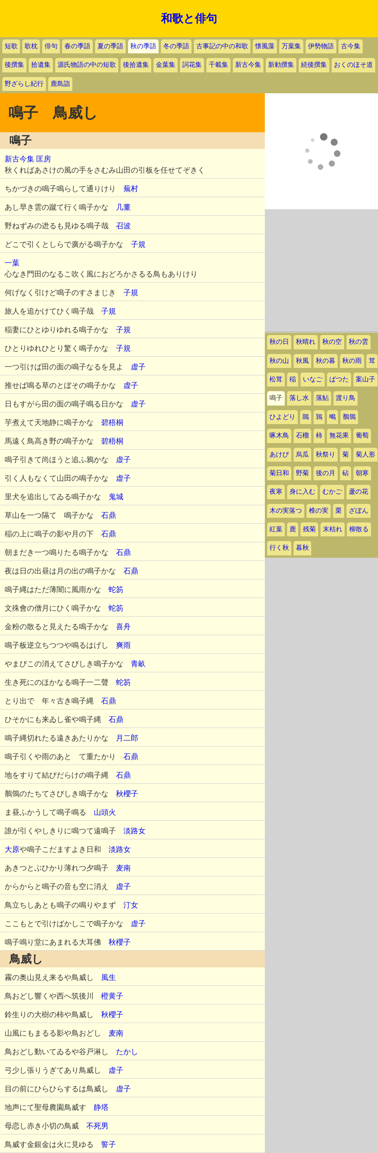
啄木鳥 (279, 435)
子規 (138, 244)
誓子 (108, 1144)
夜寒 (275, 491)
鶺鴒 (349, 416)
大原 (12, 849)
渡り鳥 (345, 397)
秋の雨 (352, 360)
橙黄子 (112, 996)
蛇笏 (116, 589)
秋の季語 (143, 46)
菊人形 (365, 454)
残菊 (309, 529)
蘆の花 (358, 491)
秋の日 (279, 341)
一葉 (12, 263)
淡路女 (134, 831)
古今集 (350, 46)
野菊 (302, 473)
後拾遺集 (136, 64)
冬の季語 (176, 46)
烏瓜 (302, 454)
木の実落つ (285, 510)
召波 (123, 226)
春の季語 (77, 46)
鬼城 (116, 497)
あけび (279, 454)
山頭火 (105, 812)
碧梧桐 (112, 422)
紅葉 (275, 529)
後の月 (325, 473)
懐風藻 (265, 46)
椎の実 (318, 510)
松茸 (275, 379)
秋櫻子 (127, 794)
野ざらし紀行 (24, 83)
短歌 (11, 46)
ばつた (339, 379)
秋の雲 (358, 341)
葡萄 (362, 435)
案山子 (365, 379)
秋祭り (325, 454)
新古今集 (248, 64)
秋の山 (279, 360)
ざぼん (358, 510)
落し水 (299, 397)
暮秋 (302, 547)
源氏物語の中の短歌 (87, 64)
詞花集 (192, 64)
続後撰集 (314, 64)
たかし (127, 1052)
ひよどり (282, 416)
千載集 (218, 64)
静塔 (101, 1107)
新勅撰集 (281, 64)
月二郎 (127, 738)
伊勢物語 (321, 46)
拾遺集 (41, 64)
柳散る (359, 529)
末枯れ (332, 529)
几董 (123, 207)
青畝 (138, 664)
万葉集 (291, 46)
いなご (312, 379)
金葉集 (165, 64)
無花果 (339, 435)
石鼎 (108, 515)
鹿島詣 (60, 83)
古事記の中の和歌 (222, 46)
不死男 (97, 1126)
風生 (108, 977)
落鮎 (322, 397)
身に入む (302, 491)
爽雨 (123, 645)
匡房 (43, 159)
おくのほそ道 (353, 64)
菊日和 (279, 473)
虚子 (138, 367)
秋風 (302, 360)
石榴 (302, 435)
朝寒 (362, 473)
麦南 (123, 868)
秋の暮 (325, 360)
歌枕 (31, 46)
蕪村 (130, 189)
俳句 (51, 46)
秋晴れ (305, 341)
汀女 (130, 905)
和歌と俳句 (189, 19)
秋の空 (332, 341)
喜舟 (123, 627)
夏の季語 (110, 46)
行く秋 (279, 547)
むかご (332, 491)
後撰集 (14, 64)
